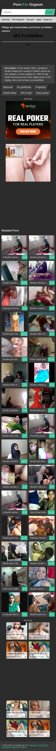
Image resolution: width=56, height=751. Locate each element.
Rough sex (47, 19)
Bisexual (8, 87)
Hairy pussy (42, 93)
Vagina (39, 19)
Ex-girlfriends (24, 87)
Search (49, 12)
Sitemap (33, 745)
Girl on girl (26, 93)
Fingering (40, 87)
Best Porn (6, 19)
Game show (9, 93)
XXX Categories (18, 19)
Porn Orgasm (28, 4)
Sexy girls (30, 19)
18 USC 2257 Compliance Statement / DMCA (24, 746)
